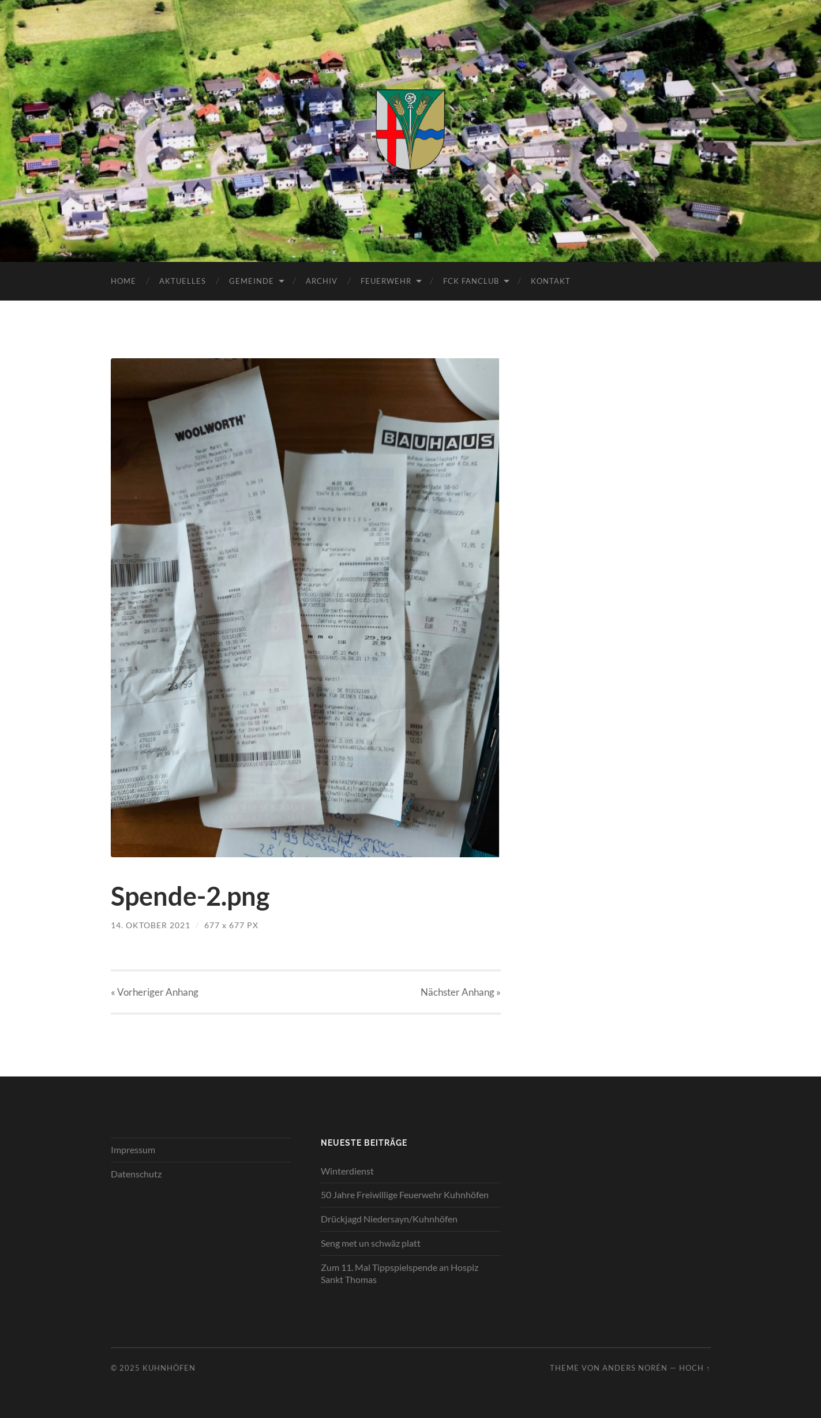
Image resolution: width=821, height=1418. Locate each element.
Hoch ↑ (694, 1367)
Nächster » (461, 992)
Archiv (322, 281)
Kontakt (551, 281)
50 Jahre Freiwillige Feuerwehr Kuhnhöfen (405, 1194)
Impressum (133, 1149)
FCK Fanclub (471, 281)
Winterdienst (347, 1170)
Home (123, 281)
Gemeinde (251, 281)
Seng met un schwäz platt (371, 1242)
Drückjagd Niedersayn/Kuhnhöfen (389, 1218)
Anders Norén (635, 1367)
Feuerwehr (386, 281)
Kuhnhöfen (169, 1367)
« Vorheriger (154, 992)
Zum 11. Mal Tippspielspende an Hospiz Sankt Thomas (399, 1273)
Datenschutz (136, 1173)
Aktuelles (182, 281)
